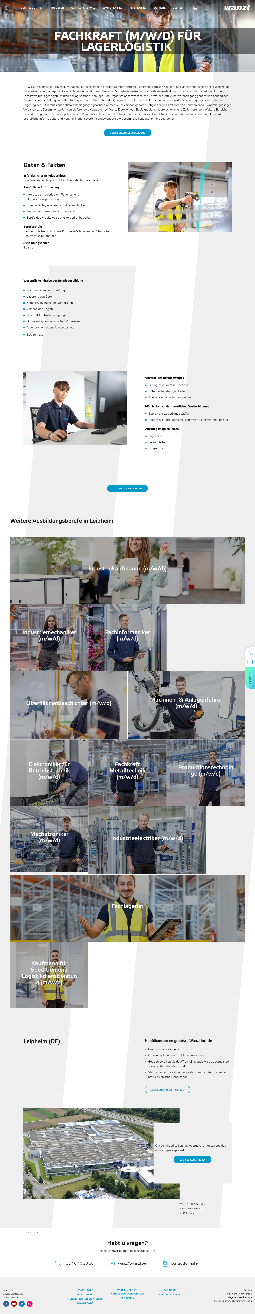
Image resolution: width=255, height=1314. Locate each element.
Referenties (138, 8)
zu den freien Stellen (127, 488)
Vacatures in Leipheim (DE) (168, 1089)
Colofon (248, 1290)
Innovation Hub (169, 1295)
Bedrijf (178, 8)
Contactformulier (181, 1264)
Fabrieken (127, 1298)
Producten (56, 8)
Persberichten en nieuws (85, 1299)
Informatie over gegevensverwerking (233, 1301)
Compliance (85, 1290)
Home (26, 1233)
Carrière (160, 8)
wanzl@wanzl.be (127, 1264)
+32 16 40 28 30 (74, 1264)
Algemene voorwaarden (239, 1294)
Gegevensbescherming (240, 1297)
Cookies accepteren (193, 1159)
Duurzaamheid (85, 1295)
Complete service (83, 8)
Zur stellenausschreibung (127, 132)
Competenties (112, 8)
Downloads (85, 1303)
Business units (31, 8)
